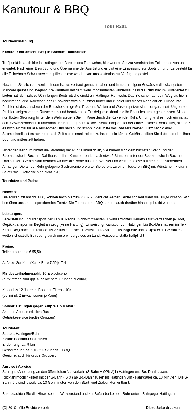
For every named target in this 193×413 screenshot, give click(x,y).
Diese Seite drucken (163, 408)
